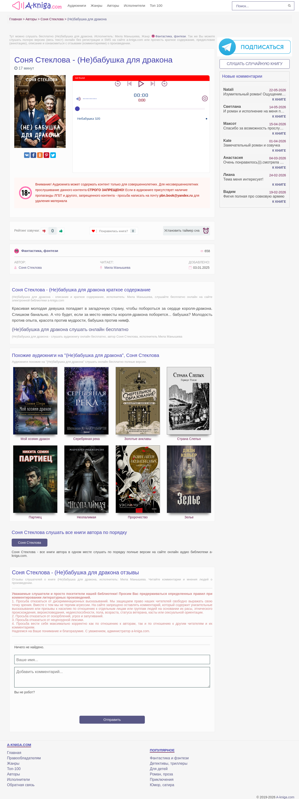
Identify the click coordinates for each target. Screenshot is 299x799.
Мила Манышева (115, 267)
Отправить (112, 720)
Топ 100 (156, 5)
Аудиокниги (77, 5)
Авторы (113, 5)
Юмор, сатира (162, 785)
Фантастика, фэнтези (169, 36)
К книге (279, 99)
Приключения (161, 780)
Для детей (158, 769)
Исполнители (134, 5)
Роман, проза (161, 774)
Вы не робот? (24, 692)
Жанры (96, 5)
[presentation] (112, 703)
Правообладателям (24, 758)
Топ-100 (14, 769)
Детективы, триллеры (168, 763)
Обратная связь (21, 785)
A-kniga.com (285, 797)
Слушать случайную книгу (255, 64)
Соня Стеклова (28, 267)
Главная (14, 753)
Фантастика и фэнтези (169, 758)
